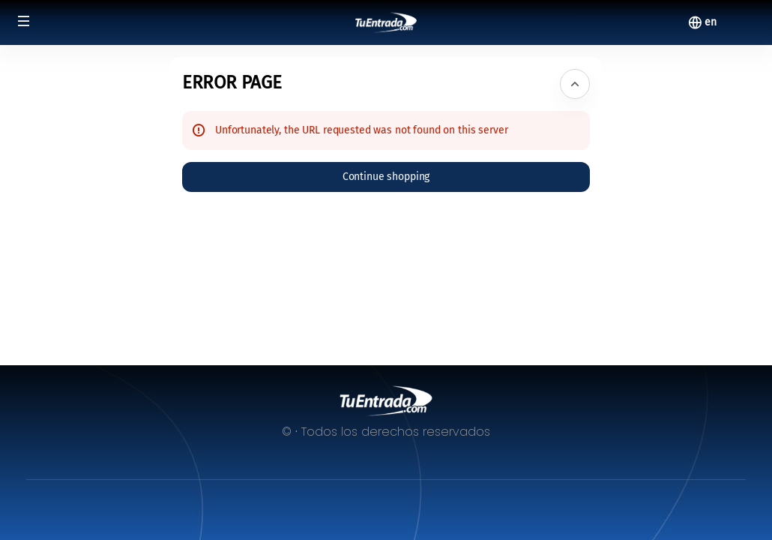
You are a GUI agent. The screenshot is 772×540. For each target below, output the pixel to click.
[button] (23, 21)
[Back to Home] (386, 22)
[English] (711, 22)
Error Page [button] (231, 82)
